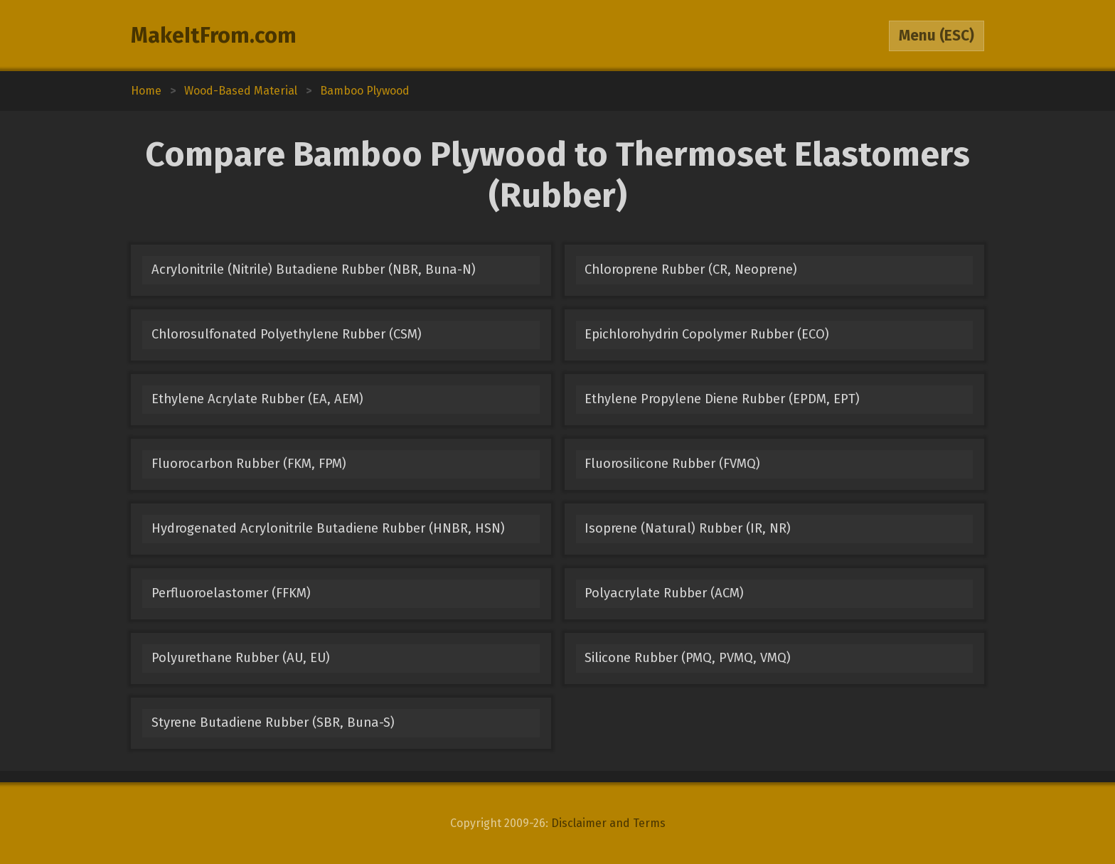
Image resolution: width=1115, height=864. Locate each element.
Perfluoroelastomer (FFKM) (231, 593)
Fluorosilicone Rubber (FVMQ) (672, 463)
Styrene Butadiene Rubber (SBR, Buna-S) (273, 722)
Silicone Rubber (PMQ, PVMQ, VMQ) (688, 658)
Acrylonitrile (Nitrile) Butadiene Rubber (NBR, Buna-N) (313, 269)
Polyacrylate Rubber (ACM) (664, 593)
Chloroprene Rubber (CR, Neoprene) (691, 269)
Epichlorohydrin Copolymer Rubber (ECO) (707, 334)
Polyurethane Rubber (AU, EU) (240, 658)
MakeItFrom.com (214, 35)
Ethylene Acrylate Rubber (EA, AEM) (257, 399)
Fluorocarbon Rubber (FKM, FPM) (248, 463)
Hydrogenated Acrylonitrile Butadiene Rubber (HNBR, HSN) (328, 528)
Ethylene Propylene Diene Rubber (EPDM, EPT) (722, 399)
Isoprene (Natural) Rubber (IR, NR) (688, 528)
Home (146, 90)
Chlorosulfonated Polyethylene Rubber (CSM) (286, 334)
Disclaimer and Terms (608, 823)
